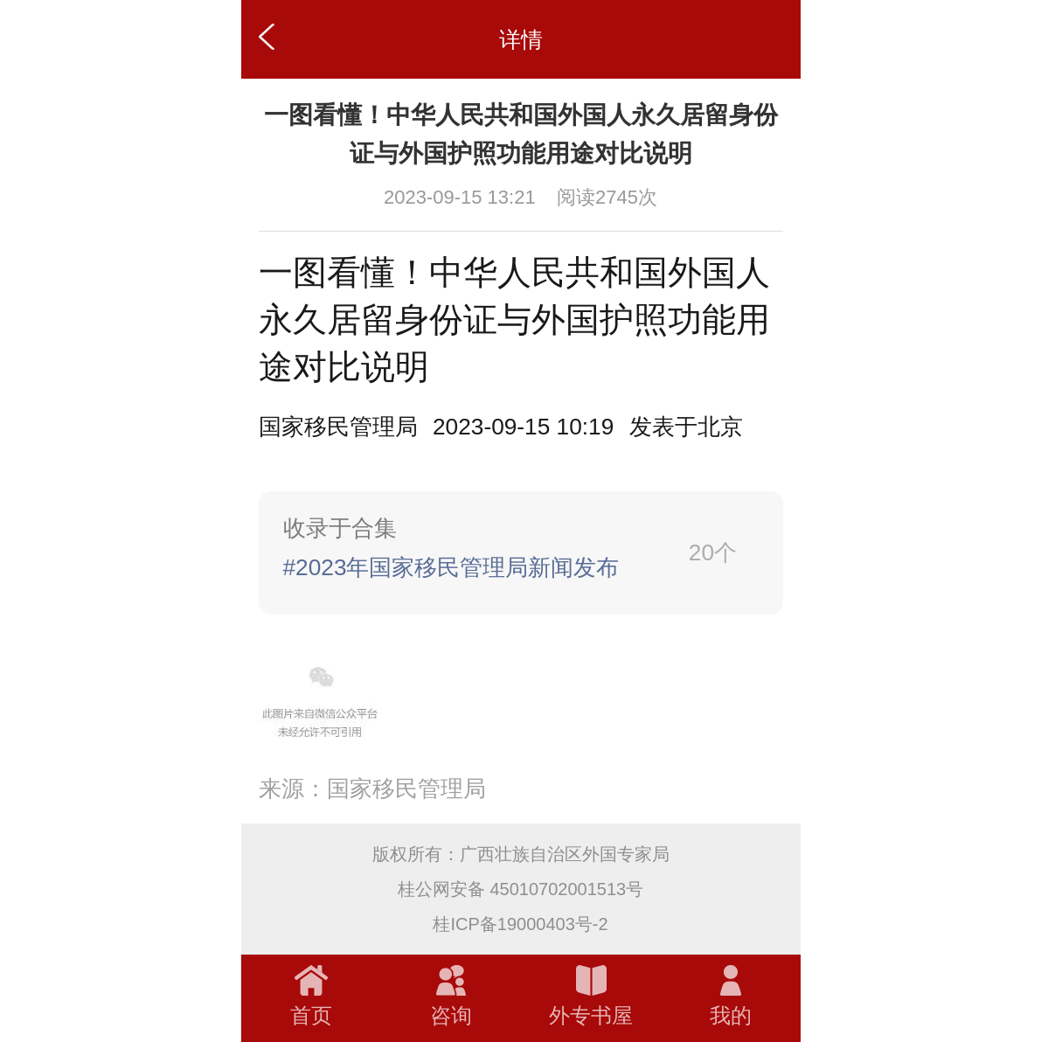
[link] (521, 553)
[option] (686, 427)
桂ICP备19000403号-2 (520, 924)
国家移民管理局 (338, 426)
